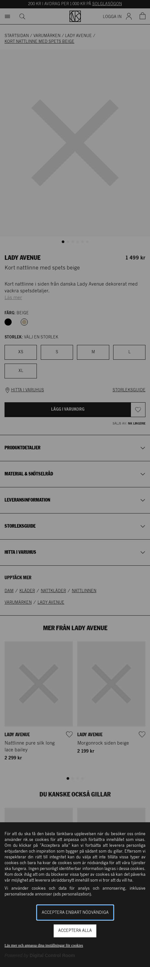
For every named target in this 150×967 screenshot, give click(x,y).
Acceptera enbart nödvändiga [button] (75, 912)
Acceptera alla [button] (75, 931)
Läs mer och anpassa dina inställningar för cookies (44, 945)
